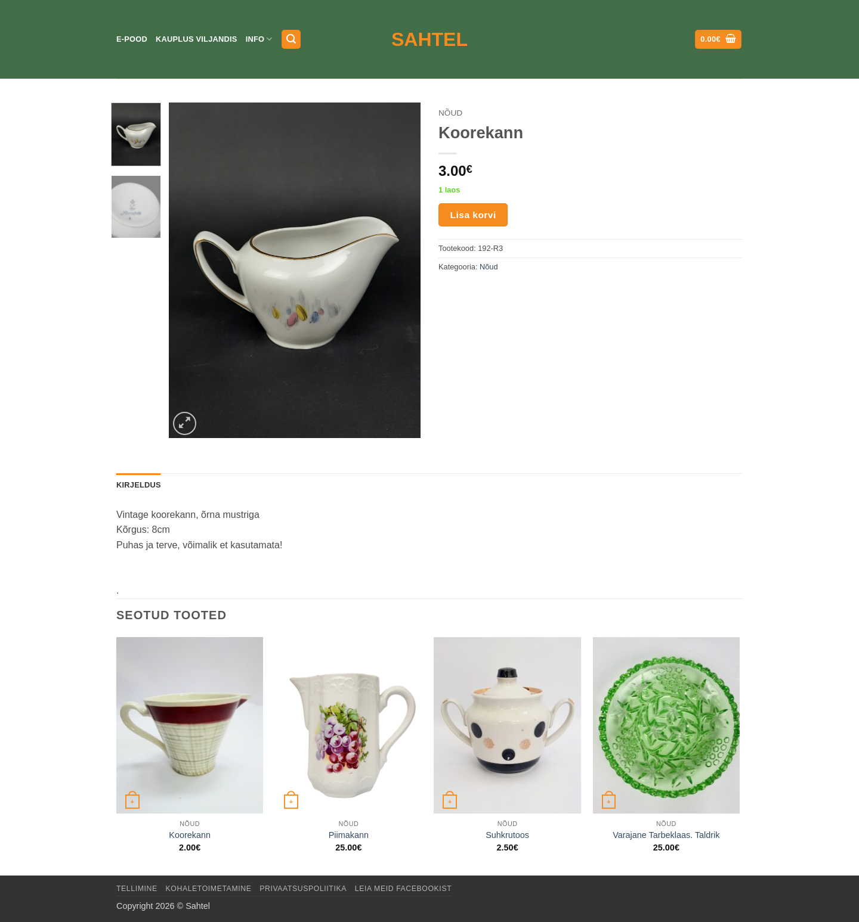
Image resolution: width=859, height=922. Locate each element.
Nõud (450, 112)
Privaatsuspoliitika (303, 888)
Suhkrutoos (507, 835)
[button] (291, 39)
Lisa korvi (473, 215)
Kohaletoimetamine (209, 888)
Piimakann (349, 835)
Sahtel (429, 39)
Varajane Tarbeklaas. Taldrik (666, 835)
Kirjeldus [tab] (138, 484)
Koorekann (190, 835)
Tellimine (136, 888)
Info (259, 39)
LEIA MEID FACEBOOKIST (403, 888)
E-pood (131, 39)
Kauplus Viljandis (196, 39)
